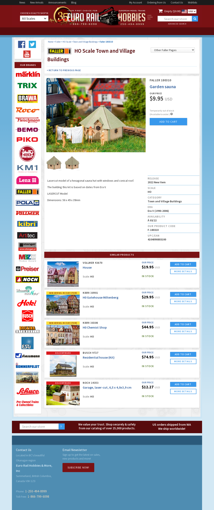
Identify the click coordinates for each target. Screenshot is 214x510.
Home (50, 41)
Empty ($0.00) (172, 11)
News (22, 2)
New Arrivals (36, 2)
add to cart (168, 121)
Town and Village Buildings (85, 41)
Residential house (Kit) (98, 357)
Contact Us (177, 2)
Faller (58, 41)
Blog (73, 2)
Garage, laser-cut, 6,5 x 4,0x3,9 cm (107, 387)
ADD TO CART (183, 264)
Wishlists (192, 2)
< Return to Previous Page (64, 70)
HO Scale (67, 41)
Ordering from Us (156, 2)
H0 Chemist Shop (95, 327)
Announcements (57, 2)
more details (183, 271)
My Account (135, 2)
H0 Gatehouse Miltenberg (100, 297)
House (87, 267)
